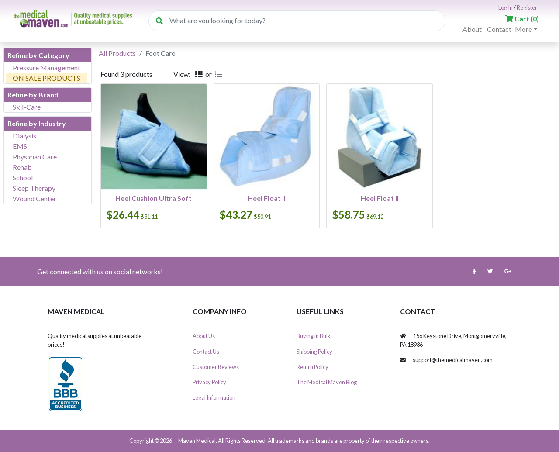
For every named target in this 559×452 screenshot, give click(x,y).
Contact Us (206, 351)
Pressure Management (46, 67)
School (23, 177)
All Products (117, 53)
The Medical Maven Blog (327, 382)
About (472, 29)
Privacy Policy (209, 382)
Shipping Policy (314, 351)
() (522, 18)
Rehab (22, 167)
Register (527, 7)
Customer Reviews (216, 366)
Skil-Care (27, 107)
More (523, 29)
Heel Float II (267, 198)
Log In (505, 7)
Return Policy (312, 366)
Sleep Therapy (34, 188)
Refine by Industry (36, 123)
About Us (204, 335)
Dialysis (24, 135)
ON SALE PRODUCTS (46, 78)
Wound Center (34, 198)
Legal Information (214, 397)
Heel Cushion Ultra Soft (153, 198)
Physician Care (35, 156)
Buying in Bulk (314, 335)
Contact (499, 29)
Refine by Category (38, 55)
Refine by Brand (33, 94)
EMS (20, 146)
